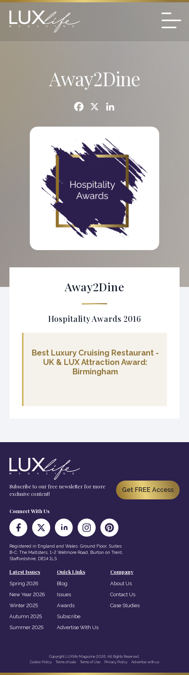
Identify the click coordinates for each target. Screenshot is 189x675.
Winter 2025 (23, 605)
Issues (64, 594)
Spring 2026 (23, 583)
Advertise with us (145, 662)
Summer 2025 (26, 627)
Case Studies (125, 605)
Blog (62, 583)
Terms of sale (66, 662)
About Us (121, 583)
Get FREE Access (148, 490)
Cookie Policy (41, 662)
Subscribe (68, 616)
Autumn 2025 (25, 616)
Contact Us (122, 594)
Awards (66, 605)
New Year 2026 (27, 594)
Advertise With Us (77, 627)
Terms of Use (90, 662)
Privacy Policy (115, 662)
